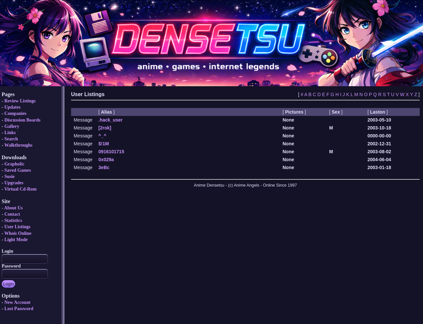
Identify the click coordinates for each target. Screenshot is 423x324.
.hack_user (110, 120)
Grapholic (14, 164)
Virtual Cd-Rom (20, 189)
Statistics (13, 220)
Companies (15, 113)
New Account (17, 302)
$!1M (103, 143)
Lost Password (18, 308)
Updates (12, 107)
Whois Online (17, 233)
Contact (12, 214)
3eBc (103, 167)
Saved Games (17, 170)
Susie (9, 176)
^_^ (102, 135)
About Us (13, 207)
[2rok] (104, 127)
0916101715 (111, 151)
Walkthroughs (18, 145)
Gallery (11, 126)
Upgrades (13, 182)
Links (10, 132)
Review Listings (20, 100)
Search (11, 138)
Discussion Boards (22, 120)
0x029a (106, 159)
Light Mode (15, 239)
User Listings (17, 226)
